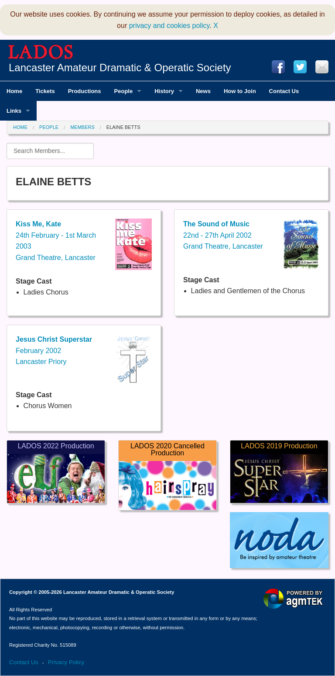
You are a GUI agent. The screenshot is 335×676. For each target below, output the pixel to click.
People (48, 127)
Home (20, 127)
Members (82, 127)
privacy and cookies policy (169, 25)
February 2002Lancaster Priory (54, 350)
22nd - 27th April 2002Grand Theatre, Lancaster (223, 235)
